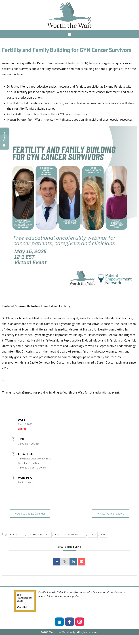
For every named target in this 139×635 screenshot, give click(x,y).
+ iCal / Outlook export (110, 513)
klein (92, 534)
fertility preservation (69, 534)
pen (103, 534)
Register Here (25, 482)
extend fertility (39, 534)
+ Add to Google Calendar (30, 513)
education (16, 534)
